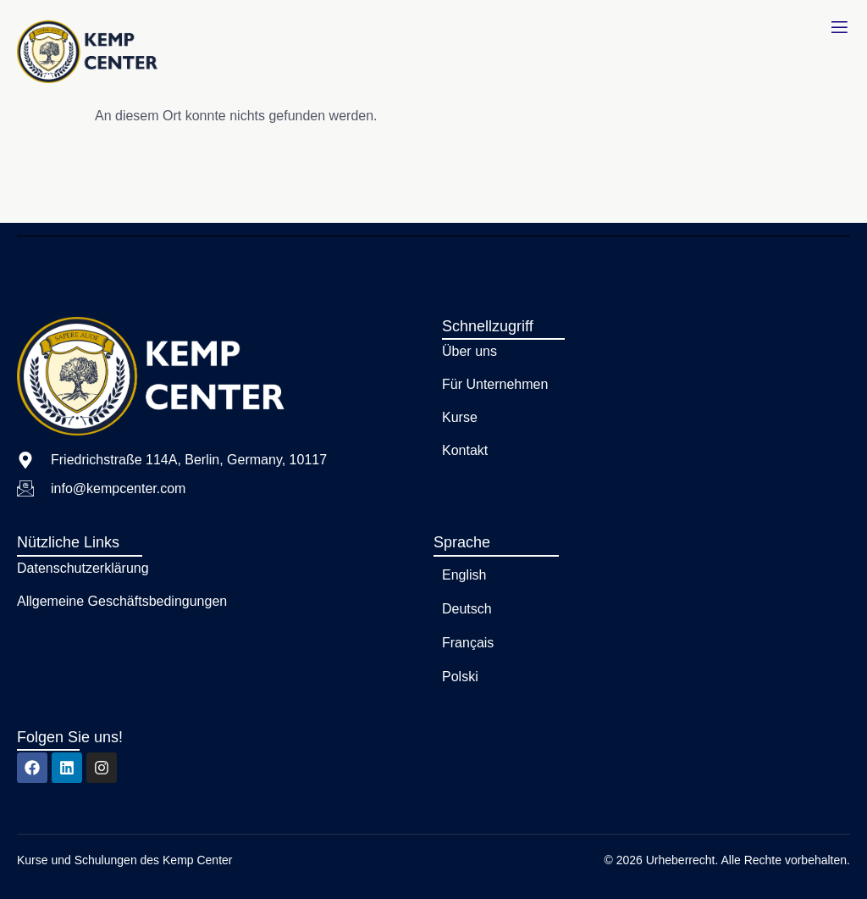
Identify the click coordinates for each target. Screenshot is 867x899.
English (464, 575)
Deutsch (467, 609)
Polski (460, 676)
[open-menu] (839, 28)
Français (468, 642)
